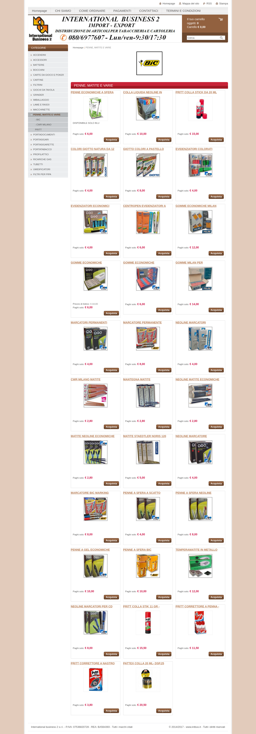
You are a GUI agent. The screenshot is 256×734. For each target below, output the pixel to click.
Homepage (169, 3)
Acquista (111, 139)
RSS (209, 3)
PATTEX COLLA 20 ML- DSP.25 (143, 663)
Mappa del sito (190, 3)
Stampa (223, 3)
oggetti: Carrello (196, 23)
